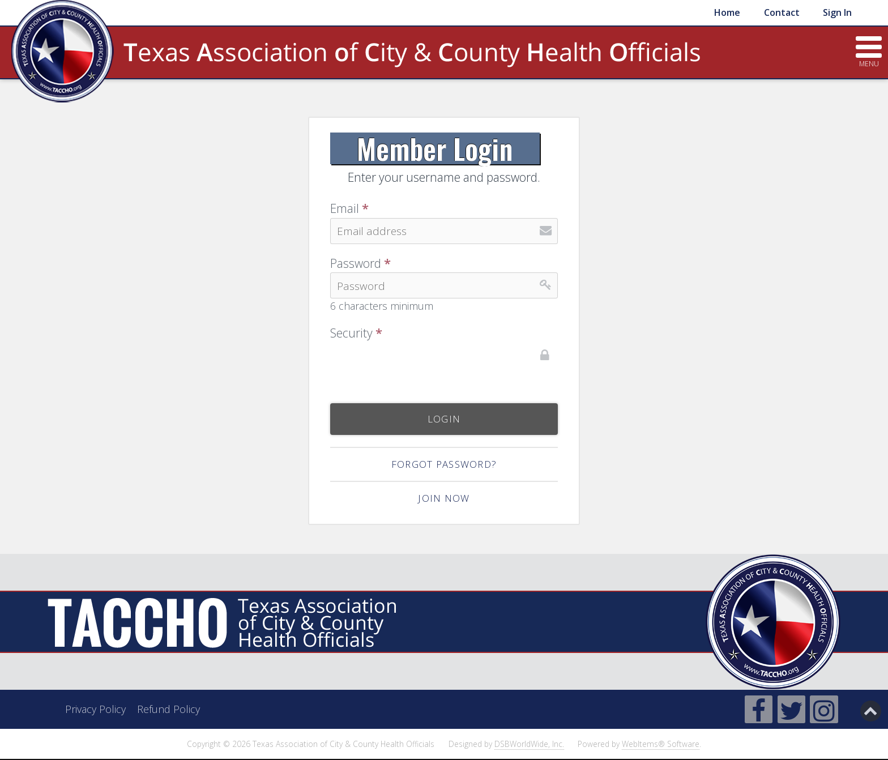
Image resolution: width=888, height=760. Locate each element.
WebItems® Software (660, 743)
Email (349, 208)
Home (727, 12)
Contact (782, 12)
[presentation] (416, 365)
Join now (443, 498)
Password (360, 263)
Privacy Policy (95, 709)
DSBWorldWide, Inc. (529, 743)
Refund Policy (168, 709)
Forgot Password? (444, 464)
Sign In (837, 12)
